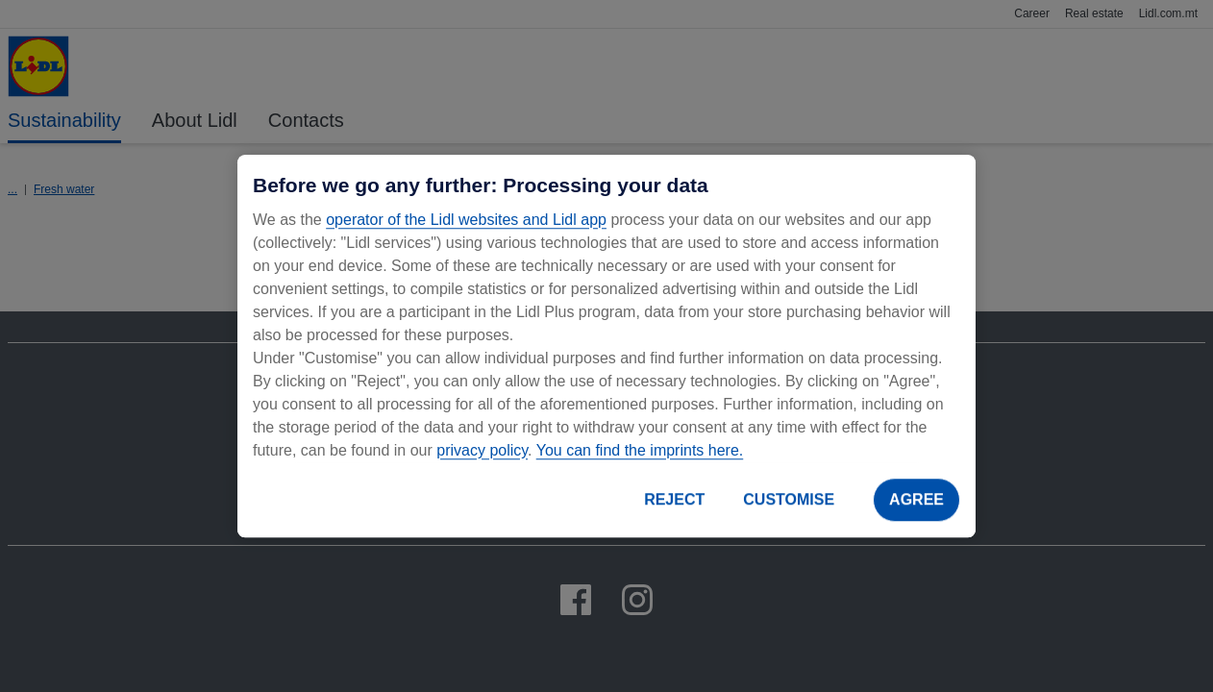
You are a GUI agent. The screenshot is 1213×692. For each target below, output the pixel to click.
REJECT (674, 499)
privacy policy (482, 450)
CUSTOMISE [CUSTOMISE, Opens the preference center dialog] (788, 499)
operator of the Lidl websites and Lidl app (466, 219)
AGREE (916, 499)
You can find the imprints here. (640, 450)
